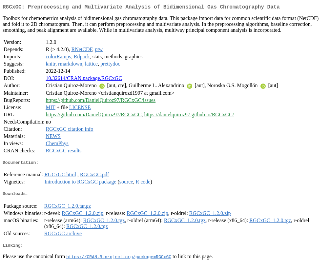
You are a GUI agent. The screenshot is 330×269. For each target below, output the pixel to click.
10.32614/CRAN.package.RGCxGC (84, 79)
